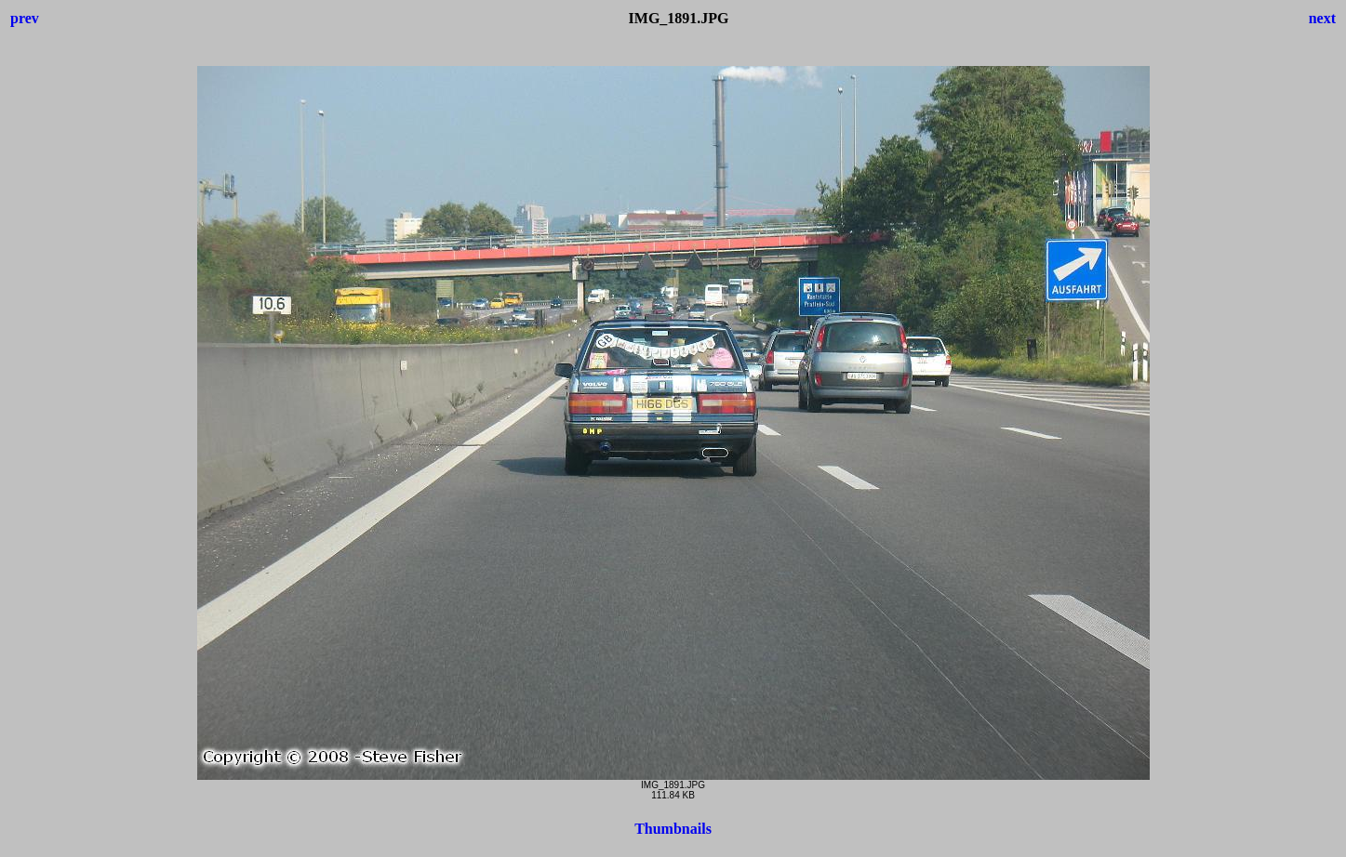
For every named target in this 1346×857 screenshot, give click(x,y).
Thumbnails (673, 829)
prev (24, 18)
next (1322, 18)
